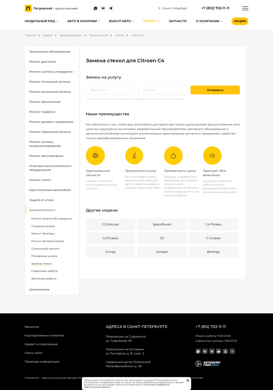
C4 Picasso (213, 224)
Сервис (150, 21)
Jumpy (110, 252)
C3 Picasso (110, 238)
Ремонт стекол (40, 180)
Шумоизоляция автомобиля (50, 190)
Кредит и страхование (41, 344)
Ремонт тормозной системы (50, 132)
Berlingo (213, 252)
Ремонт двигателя (42, 61)
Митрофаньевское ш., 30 (128, 364)
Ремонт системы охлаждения (51, 71)
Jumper (162, 252)
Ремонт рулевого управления (51, 122)
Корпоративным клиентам (44, 335)
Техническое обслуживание (49, 51)
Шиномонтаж (39, 289)
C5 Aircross (110, 224)
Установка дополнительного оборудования (50, 168)
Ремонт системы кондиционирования (45, 144)
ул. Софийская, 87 (126, 339)
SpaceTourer (162, 224)
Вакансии (32, 327)
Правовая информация (42, 361)
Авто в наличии (82, 21)
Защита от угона (41, 200)
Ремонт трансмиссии (44, 102)
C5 (162, 238)
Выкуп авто (120, 21)
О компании (207, 21)
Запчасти (178, 21)
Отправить (215, 90)
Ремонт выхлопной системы (50, 91)
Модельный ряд (40, 21)
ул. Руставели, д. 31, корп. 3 (125, 351)
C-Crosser (213, 238)
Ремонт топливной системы (50, 81)
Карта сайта (33, 353)
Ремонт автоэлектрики (46, 156)
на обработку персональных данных (160, 99)
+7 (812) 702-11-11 (215, 8)
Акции (240, 21)
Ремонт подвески (42, 112)
